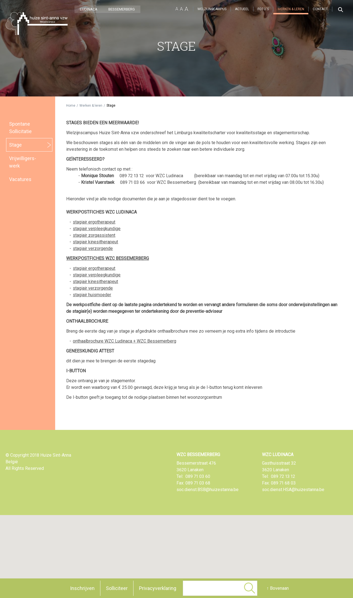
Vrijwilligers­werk (22, 162)
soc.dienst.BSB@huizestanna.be (207, 489)
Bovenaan (279, 588)
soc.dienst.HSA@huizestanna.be (293, 489)
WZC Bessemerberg (198, 454)
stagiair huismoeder (92, 294)
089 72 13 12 (283, 476)
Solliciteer (117, 588)
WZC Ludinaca (277, 454)
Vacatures (20, 179)
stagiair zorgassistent (94, 235)
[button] (189, 555)
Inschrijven (82, 588)
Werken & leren (290, 9)
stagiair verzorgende (93, 248)
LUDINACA (88, 9)
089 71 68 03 (283, 483)
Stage (15, 145)
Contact (320, 9)
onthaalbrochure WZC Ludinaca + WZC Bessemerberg (124, 341)
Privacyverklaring (157, 588)
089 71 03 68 (197, 483)
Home (70, 105)
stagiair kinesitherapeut (95, 241)
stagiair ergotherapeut (94, 222)
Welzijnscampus (211, 9)
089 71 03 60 (197, 476)
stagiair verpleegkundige (97, 228)
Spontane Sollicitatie (20, 127)
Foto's (263, 9)
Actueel (242, 9)
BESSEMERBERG (121, 9)
